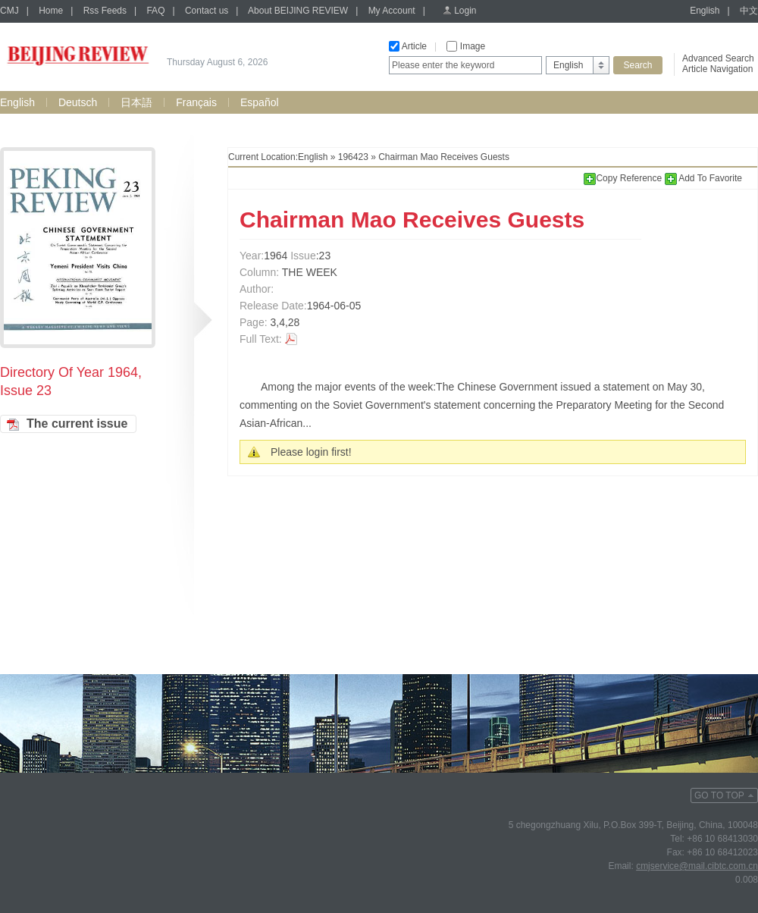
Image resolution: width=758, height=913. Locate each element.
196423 (353, 157)
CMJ (9, 10)
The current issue (77, 423)
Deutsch (77, 102)
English (704, 10)
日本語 (136, 102)
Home (51, 10)
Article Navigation (717, 69)
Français (196, 102)
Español (259, 102)
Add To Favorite (704, 178)
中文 (749, 10)
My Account (391, 10)
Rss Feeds (105, 10)
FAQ (155, 10)
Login (465, 10)
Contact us (206, 10)
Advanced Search (718, 58)
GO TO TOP (719, 795)
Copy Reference (624, 178)
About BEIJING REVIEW (298, 10)
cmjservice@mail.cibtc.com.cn (697, 866)
